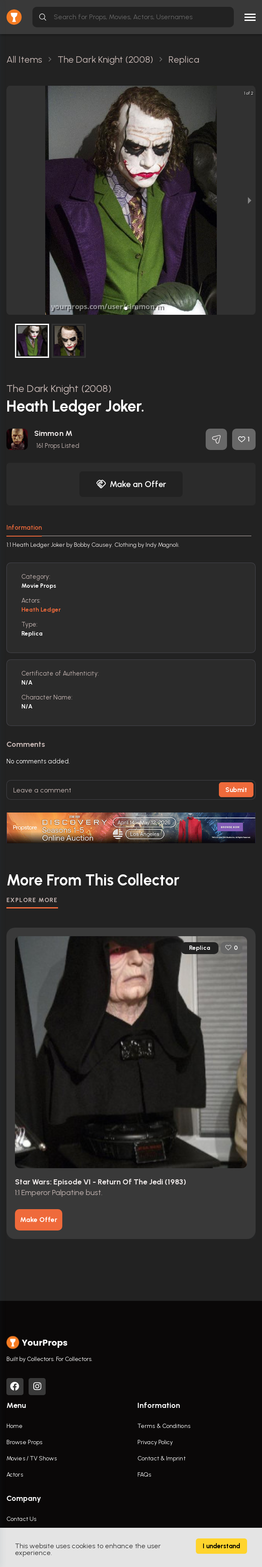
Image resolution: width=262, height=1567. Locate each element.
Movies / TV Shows (31, 1458)
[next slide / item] (250, 200)
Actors (14, 1474)
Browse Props (24, 1442)
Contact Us (21, 1519)
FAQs (144, 1474)
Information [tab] (24, 527)
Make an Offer (131, 484)
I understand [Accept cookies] (221, 1546)
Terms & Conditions (163, 1426)
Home (14, 1426)
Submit (236, 790)
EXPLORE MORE (32, 900)
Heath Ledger (41, 609)
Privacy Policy (155, 1442)
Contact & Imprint (161, 1458)
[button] (126, 308)
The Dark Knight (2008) (58, 388)
